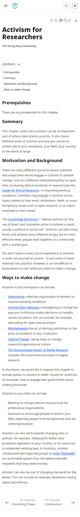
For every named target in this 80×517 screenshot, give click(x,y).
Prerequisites (12, 72)
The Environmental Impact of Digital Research (38, 350)
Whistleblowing (18, 328)
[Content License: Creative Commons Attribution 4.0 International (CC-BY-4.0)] (53, 20)
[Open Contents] (19, 64)
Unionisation (16, 297)
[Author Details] (19, 46)
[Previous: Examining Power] (20, 503)
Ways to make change (17, 89)
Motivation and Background (20, 83)
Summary (9, 78)
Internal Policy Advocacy (24, 307)
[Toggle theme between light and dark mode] (75, 6)
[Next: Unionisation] (60, 503)
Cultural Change (18, 339)
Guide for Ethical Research (20, 190)
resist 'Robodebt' (64, 453)
